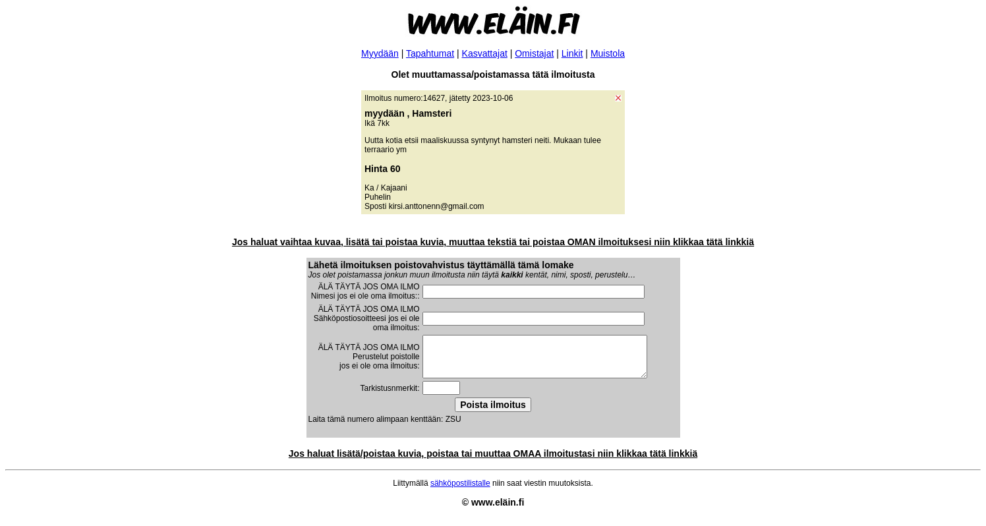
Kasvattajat (485, 53)
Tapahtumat (430, 53)
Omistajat (534, 53)
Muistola (608, 53)
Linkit (572, 53)
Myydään (380, 53)
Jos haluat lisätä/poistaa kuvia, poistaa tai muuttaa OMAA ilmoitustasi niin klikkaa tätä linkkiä (493, 461)
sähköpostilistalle (460, 491)
